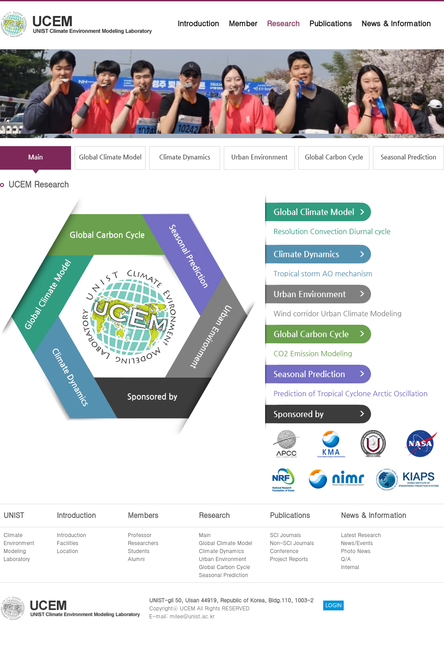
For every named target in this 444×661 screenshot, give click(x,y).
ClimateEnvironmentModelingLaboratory (19, 546)
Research (283, 23)
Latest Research (361, 534)
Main (204, 534)
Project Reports (289, 558)
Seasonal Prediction (223, 574)
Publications (330, 23)
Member (243, 23)
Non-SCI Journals (292, 542)
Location (67, 550)
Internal (350, 566)
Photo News (356, 550)
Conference (284, 550)
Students (139, 550)
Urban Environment (222, 558)
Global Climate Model (225, 542)
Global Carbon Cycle (224, 566)
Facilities (68, 542)
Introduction (198, 23)
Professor (139, 534)
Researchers (143, 542)
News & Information (396, 23)
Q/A (346, 558)
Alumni (136, 558)
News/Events (357, 542)
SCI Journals (285, 534)
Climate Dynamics (221, 550)
